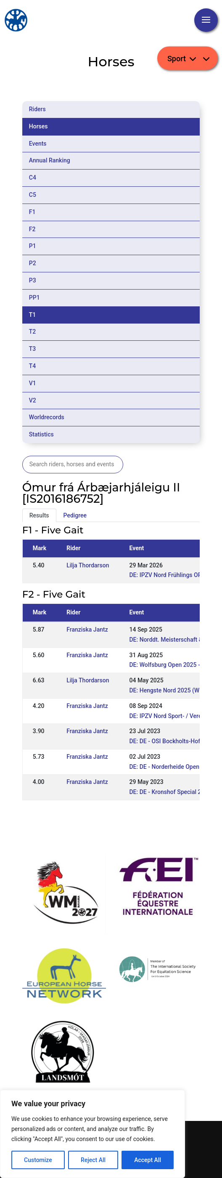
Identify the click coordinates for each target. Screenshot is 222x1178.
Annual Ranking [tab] (49, 160)
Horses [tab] (38, 126)
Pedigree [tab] (75, 515)
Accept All (147, 1160)
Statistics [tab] (41, 434)
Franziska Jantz (87, 629)
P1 (32, 246)
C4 (32, 177)
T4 (32, 366)
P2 (32, 263)
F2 (32, 229)
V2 (32, 400)
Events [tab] (38, 143)
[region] (92, 1134)
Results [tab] (39, 515)
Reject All (93, 1160)
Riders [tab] (37, 109)
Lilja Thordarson (87, 565)
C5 (32, 194)
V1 (32, 383)
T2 (32, 331)
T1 (32, 314)
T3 (32, 348)
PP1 (34, 297)
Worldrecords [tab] (46, 417)
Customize (38, 1160)
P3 (32, 280)
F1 (32, 212)
